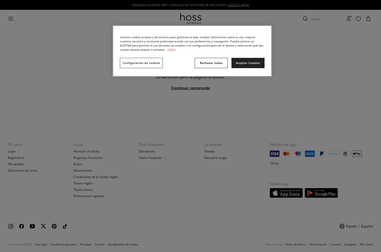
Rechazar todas (211, 63)
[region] (192, 51)
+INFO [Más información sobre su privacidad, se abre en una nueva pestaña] (171, 49)
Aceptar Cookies (248, 63)
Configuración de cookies (141, 63)
